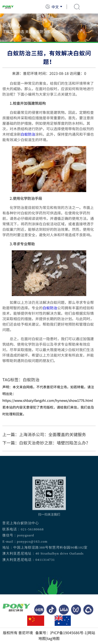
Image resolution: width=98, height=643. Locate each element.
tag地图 (53, 638)
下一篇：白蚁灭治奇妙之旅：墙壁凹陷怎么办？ (46, 442)
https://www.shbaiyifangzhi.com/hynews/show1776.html (47, 400)
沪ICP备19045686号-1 (68, 632)
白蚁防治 (28, 134)
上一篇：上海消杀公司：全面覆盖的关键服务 (44, 434)
